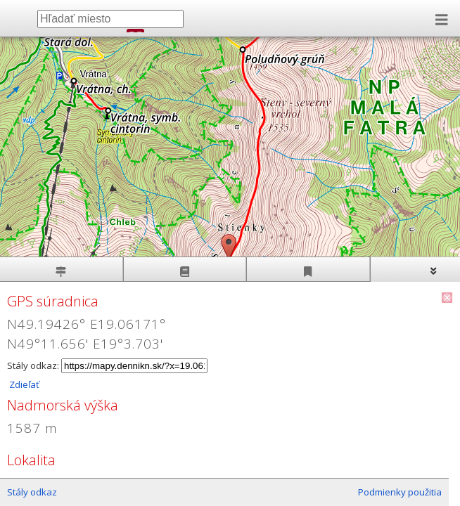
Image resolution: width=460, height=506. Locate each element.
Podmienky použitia (400, 492)
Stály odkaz (32, 492)
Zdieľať (23, 384)
